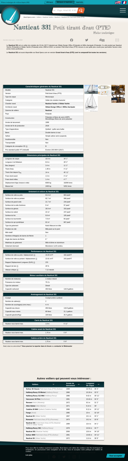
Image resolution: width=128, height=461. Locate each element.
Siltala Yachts (64, 103)
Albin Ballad (36, 406)
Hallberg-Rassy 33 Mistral (42, 392)
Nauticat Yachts (51, 103)
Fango (31, 413)
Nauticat (48, 110)
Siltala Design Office (53, 107)
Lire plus (29, 455)
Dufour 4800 (42, 435)
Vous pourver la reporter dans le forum (36, 346)
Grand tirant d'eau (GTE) (65, 52)
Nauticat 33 (36, 416)
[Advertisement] (64, 70)
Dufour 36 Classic (44, 389)
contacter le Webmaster (63, 346)
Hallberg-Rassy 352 (39, 428)
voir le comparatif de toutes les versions (90, 52)
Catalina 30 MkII (41, 409)
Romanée (42, 419)
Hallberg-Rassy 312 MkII (41, 396)
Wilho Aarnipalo (69, 107)
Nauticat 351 (37, 431)
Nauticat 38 (36, 438)
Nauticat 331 (43, 424)
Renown (35, 402)
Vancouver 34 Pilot (38, 399)
